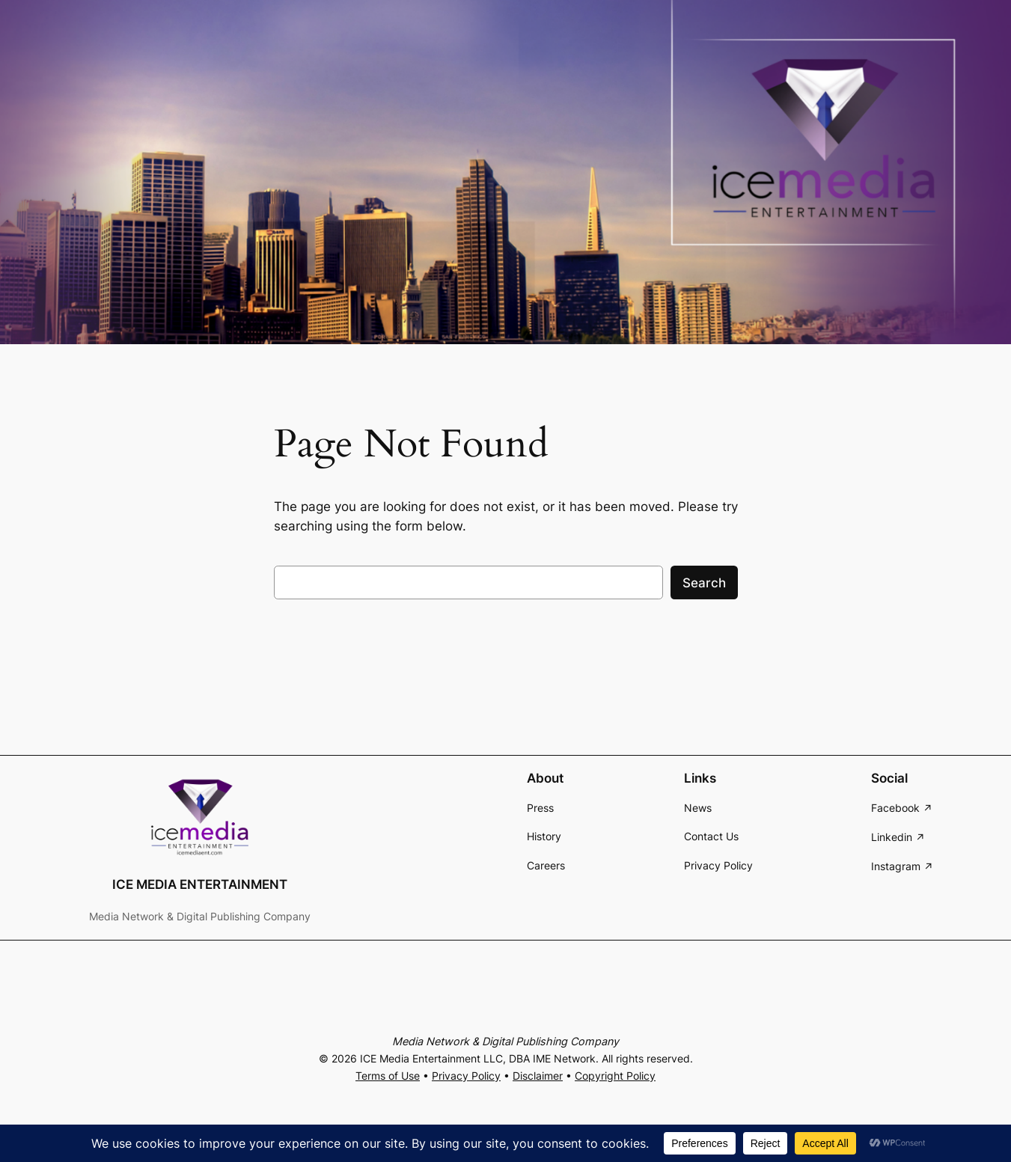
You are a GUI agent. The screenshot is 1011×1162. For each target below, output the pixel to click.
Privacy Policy (466, 1075)
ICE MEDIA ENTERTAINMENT (199, 884)
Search (704, 582)
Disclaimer (538, 1075)
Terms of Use (387, 1075)
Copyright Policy (615, 1075)
